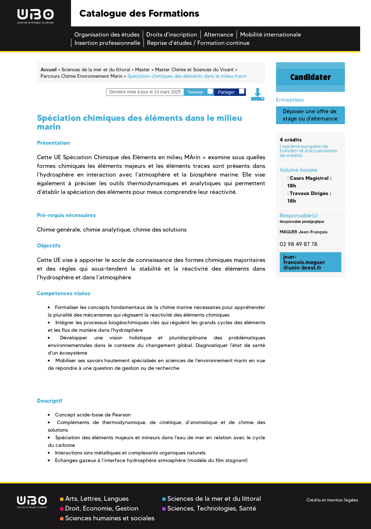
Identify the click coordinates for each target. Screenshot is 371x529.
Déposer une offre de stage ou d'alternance (310, 115)
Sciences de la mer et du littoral (211, 499)
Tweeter (200, 92)
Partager (231, 92)
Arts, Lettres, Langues (94, 499)
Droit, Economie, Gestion (99, 508)
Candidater (310, 77)
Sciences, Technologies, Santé (209, 508)
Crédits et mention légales (332, 500)
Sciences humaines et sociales (107, 518)
